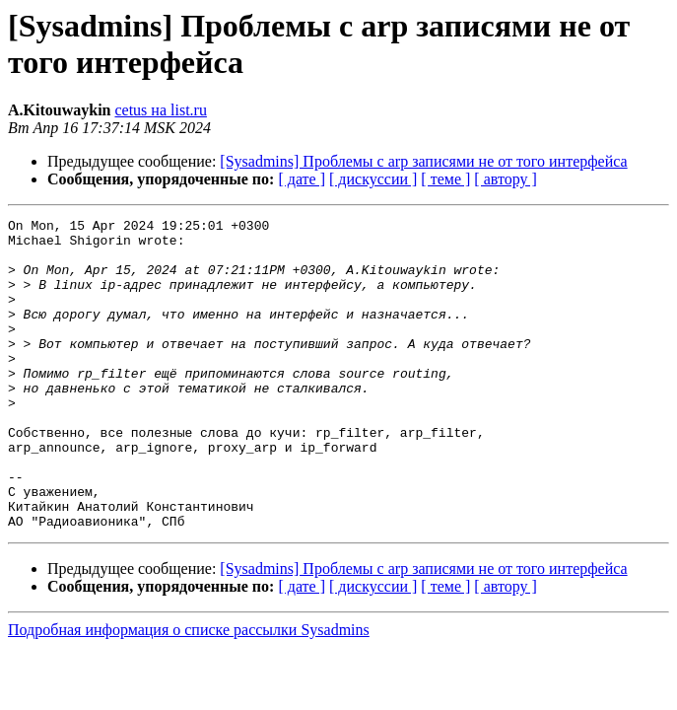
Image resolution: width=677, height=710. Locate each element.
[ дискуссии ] (373, 179)
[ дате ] (301, 179)
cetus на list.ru (160, 110)
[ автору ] (505, 179)
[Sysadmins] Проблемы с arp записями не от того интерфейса (423, 161)
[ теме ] (445, 179)
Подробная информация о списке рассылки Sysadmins (189, 691)
